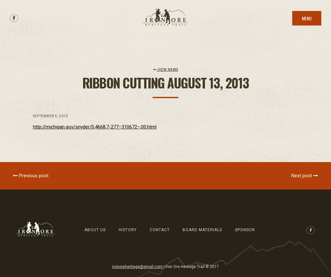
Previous (30, 176)
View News (165, 69)
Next (304, 176)
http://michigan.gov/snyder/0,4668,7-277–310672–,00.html (94, 127)
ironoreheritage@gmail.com (137, 266)
